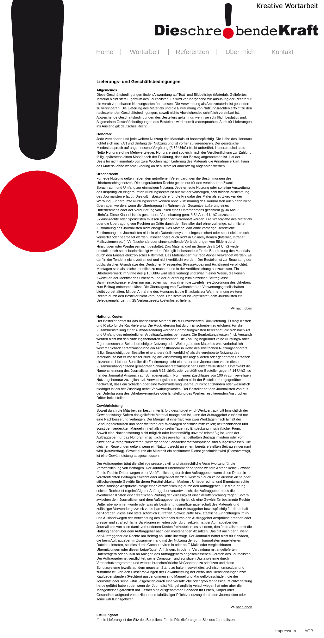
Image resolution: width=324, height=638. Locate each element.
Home (104, 52)
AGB (308, 631)
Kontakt (282, 52)
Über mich (240, 52)
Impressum (285, 631)
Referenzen (192, 52)
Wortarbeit (144, 52)
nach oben (244, 308)
